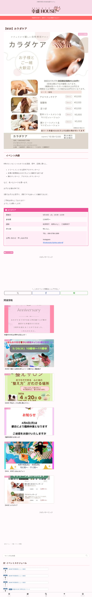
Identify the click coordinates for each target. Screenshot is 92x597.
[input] (46, 396)
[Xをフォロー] (36, 474)
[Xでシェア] (18, 293)
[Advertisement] (46, 272)
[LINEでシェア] (74, 293)
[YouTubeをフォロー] (51, 474)
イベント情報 (8, 252)
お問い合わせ (53, 586)
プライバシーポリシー (41, 586)
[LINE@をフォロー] (56, 474)
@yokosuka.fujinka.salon (53, 243)
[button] (86, 396)
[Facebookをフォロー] (41, 474)
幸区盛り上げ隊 (46, 464)
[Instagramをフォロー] (46, 474)
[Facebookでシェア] (46, 293)
